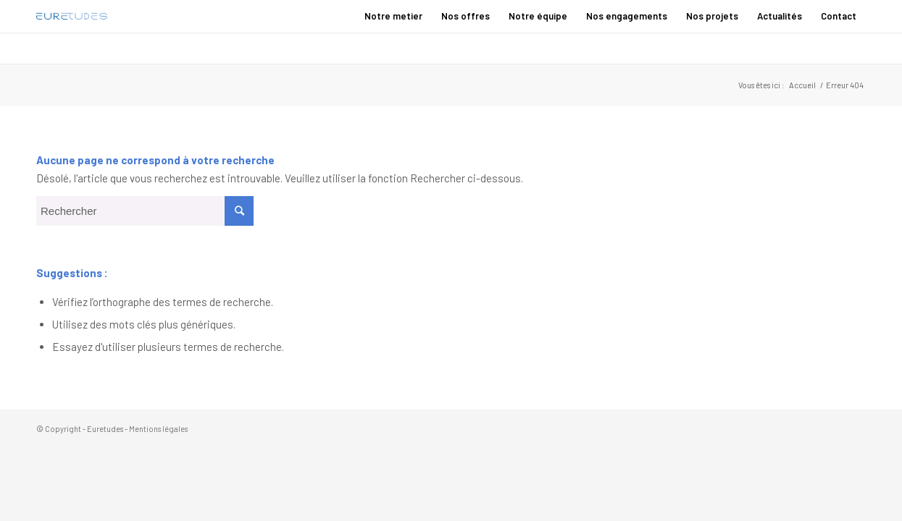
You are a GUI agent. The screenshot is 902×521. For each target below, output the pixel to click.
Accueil (802, 85)
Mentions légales (158, 428)
